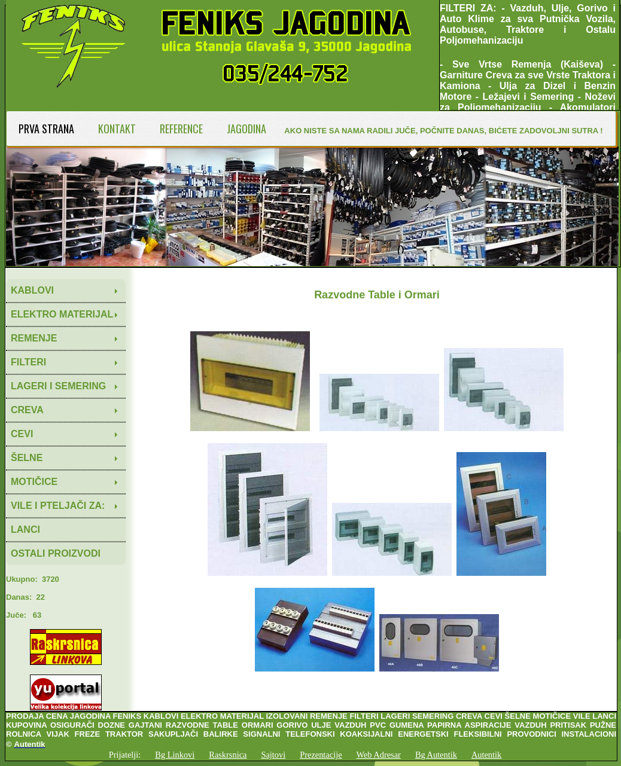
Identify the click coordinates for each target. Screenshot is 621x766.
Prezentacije (321, 754)
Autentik (486, 754)
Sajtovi (273, 754)
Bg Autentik (436, 754)
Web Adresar (379, 754)
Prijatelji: (125, 754)
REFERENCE (181, 128)
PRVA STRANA (46, 128)
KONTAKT (117, 128)
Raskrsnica (227, 754)
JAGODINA (246, 128)
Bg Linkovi (174, 754)
